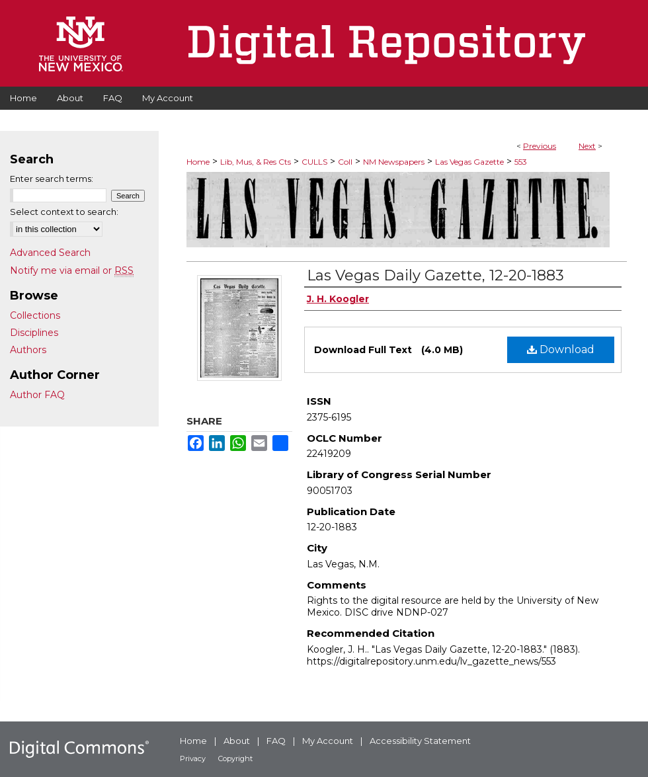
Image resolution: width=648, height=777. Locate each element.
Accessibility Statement (420, 740)
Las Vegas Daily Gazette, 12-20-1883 (435, 275)
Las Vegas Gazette (469, 162)
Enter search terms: (51, 178)
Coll (345, 162)
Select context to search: (64, 211)
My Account (327, 740)
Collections (35, 315)
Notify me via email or (72, 270)
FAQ (276, 740)
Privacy (193, 758)
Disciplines (34, 333)
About (236, 740)
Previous (539, 146)
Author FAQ (37, 395)
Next (587, 146)
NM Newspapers (394, 162)
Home (198, 162)
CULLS (314, 162)
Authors (28, 350)
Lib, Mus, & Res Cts (255, 162)
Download (560, 349)
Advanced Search (50, 253)
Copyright (235, 758)
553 (520, 162)
